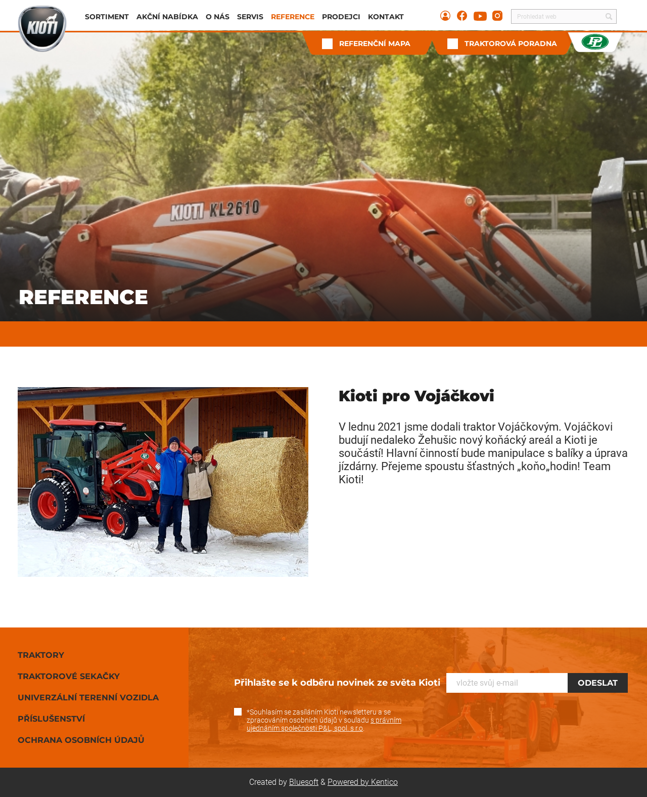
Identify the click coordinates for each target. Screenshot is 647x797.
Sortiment (107, 16)
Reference (292, 16)
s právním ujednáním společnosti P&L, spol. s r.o (324, 724)
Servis (250, 16)
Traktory (41, 655)
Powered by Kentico (363, 782)
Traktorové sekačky (69, 676)
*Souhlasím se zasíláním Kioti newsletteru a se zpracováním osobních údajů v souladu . (324, 720)
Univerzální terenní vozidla (88, 697)
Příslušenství (51, 719)
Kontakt (386, 16)
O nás (217, 16)
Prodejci (341, 16)
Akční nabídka (167, 16)
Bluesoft (303, 782)
